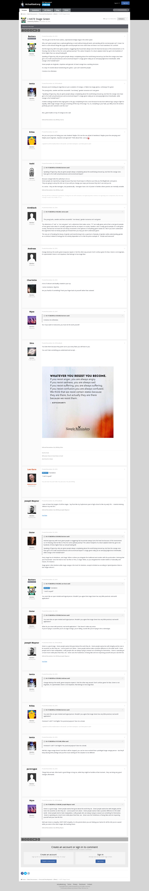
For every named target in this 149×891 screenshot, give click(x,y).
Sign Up (125, 3)
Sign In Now (100, 861)
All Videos (47, 10)
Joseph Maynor (32, 501)
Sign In (117, 3)
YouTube (45, 515)
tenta (32, 83)
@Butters (46, 473)
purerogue (32, 769)
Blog (57, 10)
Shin (32, 343)
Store (66, 10)
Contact (89, 884)
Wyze (31, 311)
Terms (69, 884)
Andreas (32, 248)
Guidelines (35, 10)
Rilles (32, 132)
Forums (24, 10)
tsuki (31, 163)
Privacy (75, 884)
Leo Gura (65, 584)
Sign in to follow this (110, 19)
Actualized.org (61, 884)
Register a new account (48, 861)
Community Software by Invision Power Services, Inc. (74, 888)
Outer (32, 532)
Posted (50, 36)
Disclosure (82, 884)
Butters (36, 21)
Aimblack (31, 207)
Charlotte (32, 280)
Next (34, 30)
